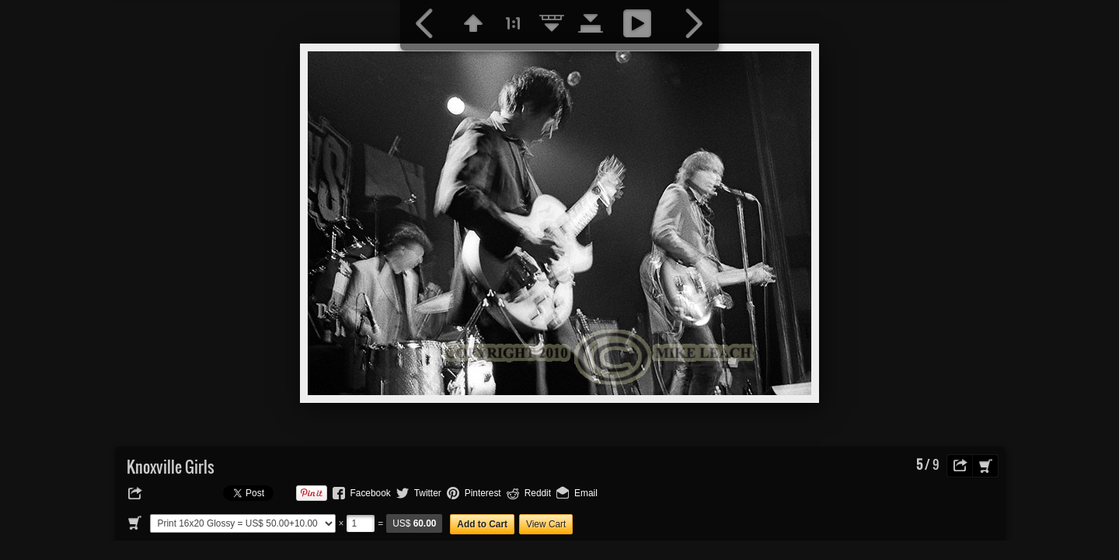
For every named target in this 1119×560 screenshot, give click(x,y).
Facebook (370, 493)
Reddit (538, 493)
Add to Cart (482, 524)
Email (586, 493)
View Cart (546, 524)
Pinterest (483, 493)
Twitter (427, 493)
